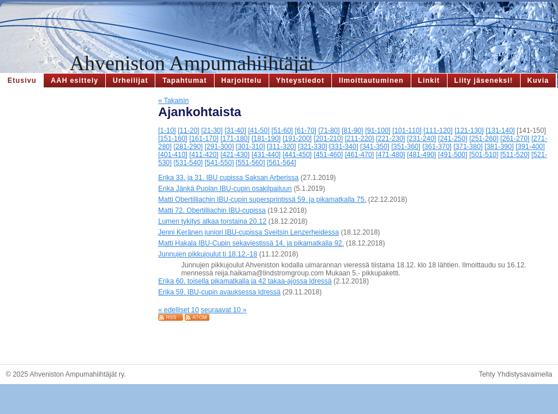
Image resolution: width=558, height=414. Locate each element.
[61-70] (305, 130)
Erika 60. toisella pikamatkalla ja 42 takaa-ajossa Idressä (245, 281)
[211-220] (359, 139)
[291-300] (219, 147)
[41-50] (258, 130)
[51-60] (282, 130)
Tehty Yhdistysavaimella (515, 374)
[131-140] (500, 130)
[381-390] (499, 147)
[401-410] (173, 155)
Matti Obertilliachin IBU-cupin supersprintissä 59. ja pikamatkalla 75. (262, 199)
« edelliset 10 (178, 310)
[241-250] (453, 139)
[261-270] (515, 139)
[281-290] (188, 147)
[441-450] (297, 155)
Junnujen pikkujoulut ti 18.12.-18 (207, 254)
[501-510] (484, 155)
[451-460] (328, 155)
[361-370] (437, 147)
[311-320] (281, 147)
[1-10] (167, 130)
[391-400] (530, 147)
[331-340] (343, 147)
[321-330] (312, 147)
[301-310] (250, 147)
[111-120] (438, 130)
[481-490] (422, 155)
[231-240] (422, 139)
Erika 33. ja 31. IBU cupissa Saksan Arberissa (228, 178)
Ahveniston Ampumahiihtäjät (192, 63)
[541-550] (219, 163)
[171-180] (235, 139)
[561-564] (281, 163)
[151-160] (173, 139)
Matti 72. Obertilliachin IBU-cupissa (212, 210)
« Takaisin (173, 101)
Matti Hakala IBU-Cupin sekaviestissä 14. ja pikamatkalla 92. (251, 243)
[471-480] (390, 155)
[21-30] (212, 130)
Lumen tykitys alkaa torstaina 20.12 (212, 221)
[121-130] (469, 130)
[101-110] (407, 130)
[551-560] (250, 163)
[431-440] (266, 155)
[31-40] (235, 130)
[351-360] (406, 147)
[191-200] (297, 139)
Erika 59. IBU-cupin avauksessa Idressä (219, 292)
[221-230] (390, 139)
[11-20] (188, 130)
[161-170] (204, 139)
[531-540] (188, 163)
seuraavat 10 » (223, 310)
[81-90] (352, 130)
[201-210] (328, 139)
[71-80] (328, 130)
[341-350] (374, 147)
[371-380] (468, 147)
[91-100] (378, 130)
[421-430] (235, 155)
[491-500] (453, 155)
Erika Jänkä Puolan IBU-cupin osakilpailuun (225, 189)
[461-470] (359, 155)
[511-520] (515, 155)
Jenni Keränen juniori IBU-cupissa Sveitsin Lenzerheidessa (248, 232)
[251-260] (484, 139)
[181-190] (266, 139)
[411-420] (204, 155)
